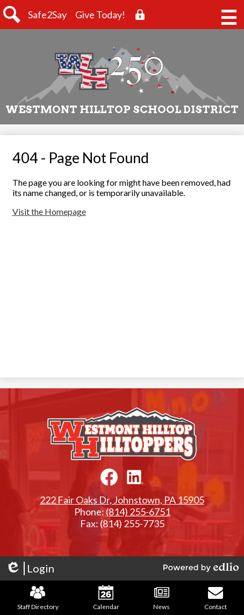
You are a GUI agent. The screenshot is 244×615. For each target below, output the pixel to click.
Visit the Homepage (49, 211)
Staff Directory (38, 598)
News (161, 598)
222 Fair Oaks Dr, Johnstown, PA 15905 (122, 500)
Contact (215, 598)
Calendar (106, 598)
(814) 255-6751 (138, 512)
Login (29, 568)
